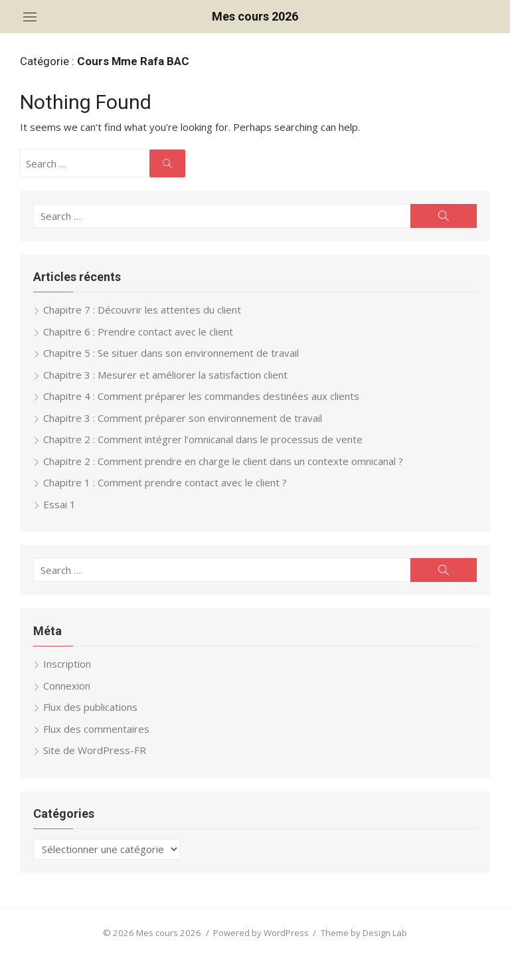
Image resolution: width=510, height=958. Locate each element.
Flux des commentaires (96, 728)
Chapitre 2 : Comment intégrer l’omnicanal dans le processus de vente (203, 439)
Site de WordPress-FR (94, 750)
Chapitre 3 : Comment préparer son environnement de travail (182, 418)
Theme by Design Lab (364, 933)
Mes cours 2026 (255, 16)
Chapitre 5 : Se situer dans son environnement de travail (171, 352)
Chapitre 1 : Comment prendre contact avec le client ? (165, 482)
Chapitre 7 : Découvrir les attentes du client (142, 309)
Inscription (67, 663)
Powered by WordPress (261, 933)
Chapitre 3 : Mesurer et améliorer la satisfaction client (165, 374)
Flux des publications (90, 707)
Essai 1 (59, 504)
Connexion (66, 685)
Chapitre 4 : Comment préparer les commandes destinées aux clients (201, 396)
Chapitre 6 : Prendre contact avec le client (138, 331)
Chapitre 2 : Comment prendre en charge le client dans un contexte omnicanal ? (223, 461)
